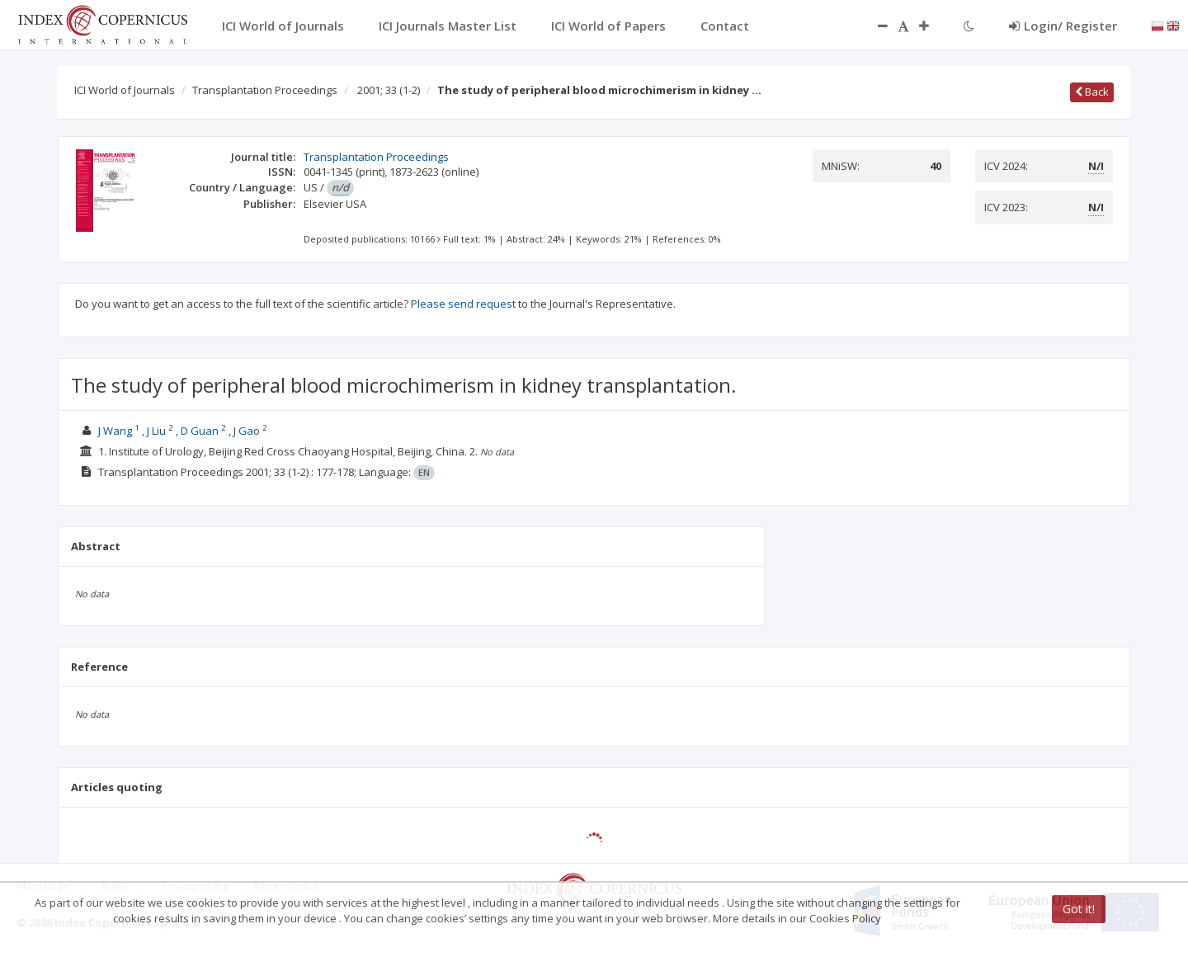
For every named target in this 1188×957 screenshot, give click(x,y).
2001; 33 (388, 89)
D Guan (200, 430)
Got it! (1079, 909)
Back (1092, 91)
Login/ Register (1063, 25)
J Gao (246, 430)
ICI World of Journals (124, 89)
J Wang (115, 430)
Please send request (463, 303)
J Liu (156, 430)
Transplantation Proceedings (264, 89)
